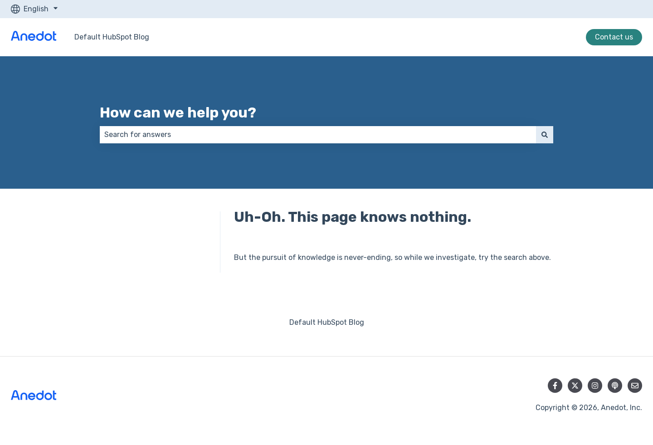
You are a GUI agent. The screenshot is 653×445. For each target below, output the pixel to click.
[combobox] (318, 134)
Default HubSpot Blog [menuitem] (326, 322)
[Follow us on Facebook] (555, 385)
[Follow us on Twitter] (575, 385)
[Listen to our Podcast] (615, 385)
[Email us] (635, 385)
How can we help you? (178, 112)
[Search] (544, 134)
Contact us (614, 37)
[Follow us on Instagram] (595, 385)
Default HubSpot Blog (111, 37)
